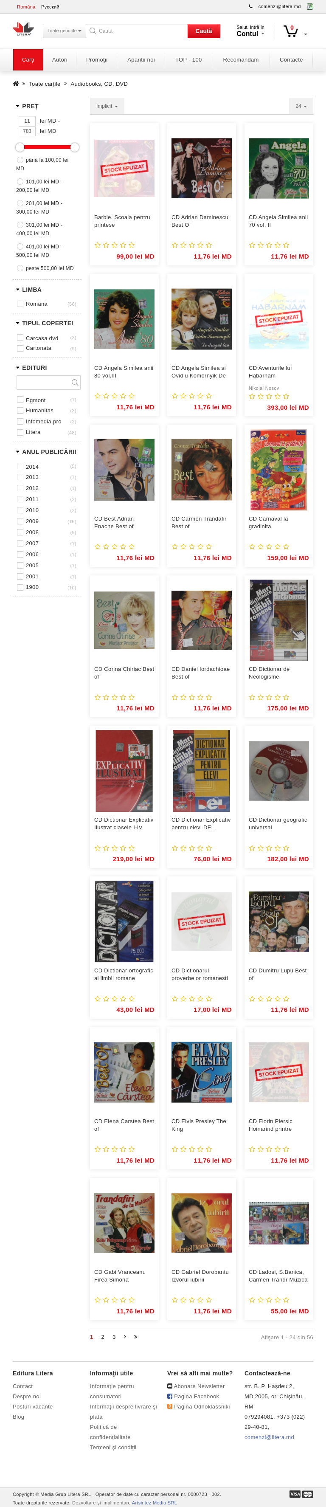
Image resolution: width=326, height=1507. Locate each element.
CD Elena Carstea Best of (124, 1125)
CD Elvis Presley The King (198, 1125)
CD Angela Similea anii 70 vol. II (278, 221)
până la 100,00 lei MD (42, 164)
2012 (32, 488)
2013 (32, 477)
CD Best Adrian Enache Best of (114, 522)
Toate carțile (44, 84)
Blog (18, 1417)
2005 (32, 565)
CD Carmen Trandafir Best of (199, 522)
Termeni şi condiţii (113, 1447)
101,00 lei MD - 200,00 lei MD (39, 186)
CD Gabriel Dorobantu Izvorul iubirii (200, 1276)
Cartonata (38, 348)
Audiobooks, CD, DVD (99, 84)
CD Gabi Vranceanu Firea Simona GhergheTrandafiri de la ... (121, 1276)
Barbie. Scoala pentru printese (122, 221)
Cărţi (28, 59)
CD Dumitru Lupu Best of (278, 974)
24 (301, 106)
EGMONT (36, 400)
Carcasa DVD (42, 338)
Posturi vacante (33, 1406)
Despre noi (27, 1396)
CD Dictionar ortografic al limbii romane (123, 974)
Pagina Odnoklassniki (202, 1406)
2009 (32, 521)
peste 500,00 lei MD (50, 268)
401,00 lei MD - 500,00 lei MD (39, 251)
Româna (26, 6)
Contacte (291, 59)
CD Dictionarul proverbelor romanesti (199, 974)
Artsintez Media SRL (154, 1502)
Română (37, 304)
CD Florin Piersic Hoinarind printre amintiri (270, 1125)
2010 (32, 510)
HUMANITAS (39, 410)
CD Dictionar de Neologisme (269, 673)
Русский (50, 6)
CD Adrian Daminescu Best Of (199, 221)
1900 (32, 587)
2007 (32, 543)
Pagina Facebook (196, 1396)
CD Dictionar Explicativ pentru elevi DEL (201, 824)
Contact (23, 1386)
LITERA (33, 432)
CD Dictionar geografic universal (278, 824)
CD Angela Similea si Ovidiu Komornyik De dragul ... (198, 372)
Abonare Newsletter (199, 1386)
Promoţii (96, 59)
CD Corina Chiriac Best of (124, 673)
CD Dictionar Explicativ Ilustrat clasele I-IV (124, 824)
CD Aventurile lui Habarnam (270, 372)
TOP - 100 (188, 59)
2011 (32, 499)
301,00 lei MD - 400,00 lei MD (39, 229)
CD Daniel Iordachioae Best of (200, 673)
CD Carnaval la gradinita (268, 522)
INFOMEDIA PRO (44, 421)
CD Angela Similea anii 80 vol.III (123, 372)
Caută (204, 31)
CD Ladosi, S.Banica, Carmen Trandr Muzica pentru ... (278, 1276)
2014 (32, 467)
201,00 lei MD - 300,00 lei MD (39, 207)
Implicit (107, 106)
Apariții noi (141, 59)
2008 (32, 532)
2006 (32, 554)
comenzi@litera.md (280, 6)
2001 (32, 576)
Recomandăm (241, 59)
